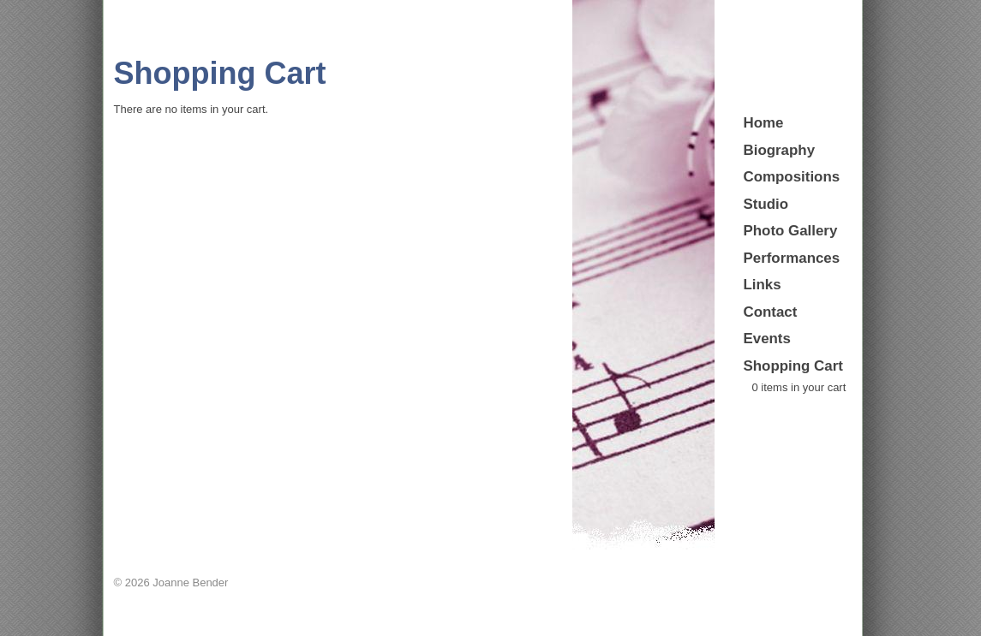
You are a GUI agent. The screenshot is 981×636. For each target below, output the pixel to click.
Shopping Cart (793, 366)
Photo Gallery (791, 231)
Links (762, 284)
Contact (771, 312)
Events (767, 338)
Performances (792, 258)
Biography (780, 150)
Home (764, 123)
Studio (766, 204)
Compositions (792, 177)
